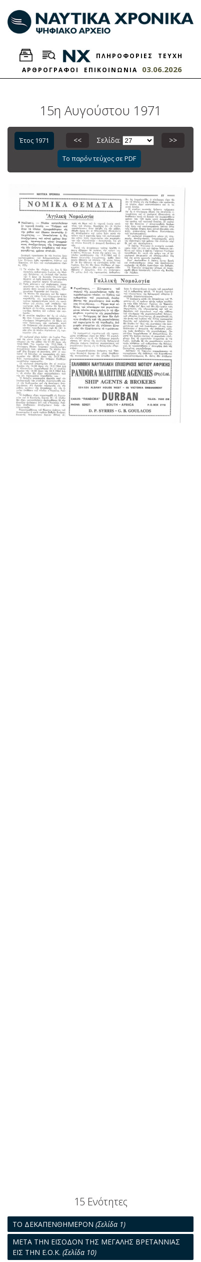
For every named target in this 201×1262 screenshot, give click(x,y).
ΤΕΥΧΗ (170, 56)
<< (78, 140)
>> (173, 140)
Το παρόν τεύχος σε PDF (99, 158)
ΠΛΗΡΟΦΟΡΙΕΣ (124, 56)
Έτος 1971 (34, 140)
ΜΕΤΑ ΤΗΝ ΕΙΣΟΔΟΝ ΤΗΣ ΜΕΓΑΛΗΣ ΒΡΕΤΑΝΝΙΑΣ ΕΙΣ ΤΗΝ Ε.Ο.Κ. (96, 1247)
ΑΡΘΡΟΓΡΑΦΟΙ (50, 70)
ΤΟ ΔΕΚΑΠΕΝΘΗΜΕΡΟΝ (69, 1224)
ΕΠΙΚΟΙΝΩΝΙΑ (111, 70)
